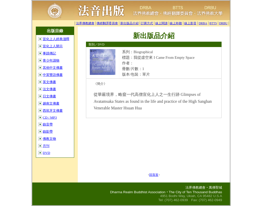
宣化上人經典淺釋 (56, 39)
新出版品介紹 (129, 23)
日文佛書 (49, 96)
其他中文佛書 (53, 68)
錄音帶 (48, 124)
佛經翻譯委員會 (107, 23)
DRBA (203, 23)
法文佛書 (49, 89)
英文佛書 (49, 82)
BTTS (213, 23)
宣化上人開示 (53, 46)
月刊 (46, 146)
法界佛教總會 (85, 23)
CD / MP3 (50, 117)
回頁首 (153, 175)
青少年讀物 (51, 60)
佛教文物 (49, 139)
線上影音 (190, 23)
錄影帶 (48, 131)
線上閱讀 (161, 23)
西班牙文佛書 (53, 110)
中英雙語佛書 (53, 75)
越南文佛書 (51, 103)
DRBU (223, 23)
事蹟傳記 (49, 53)
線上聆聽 (176, 23)
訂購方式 (147, 23)
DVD (46, 153)
